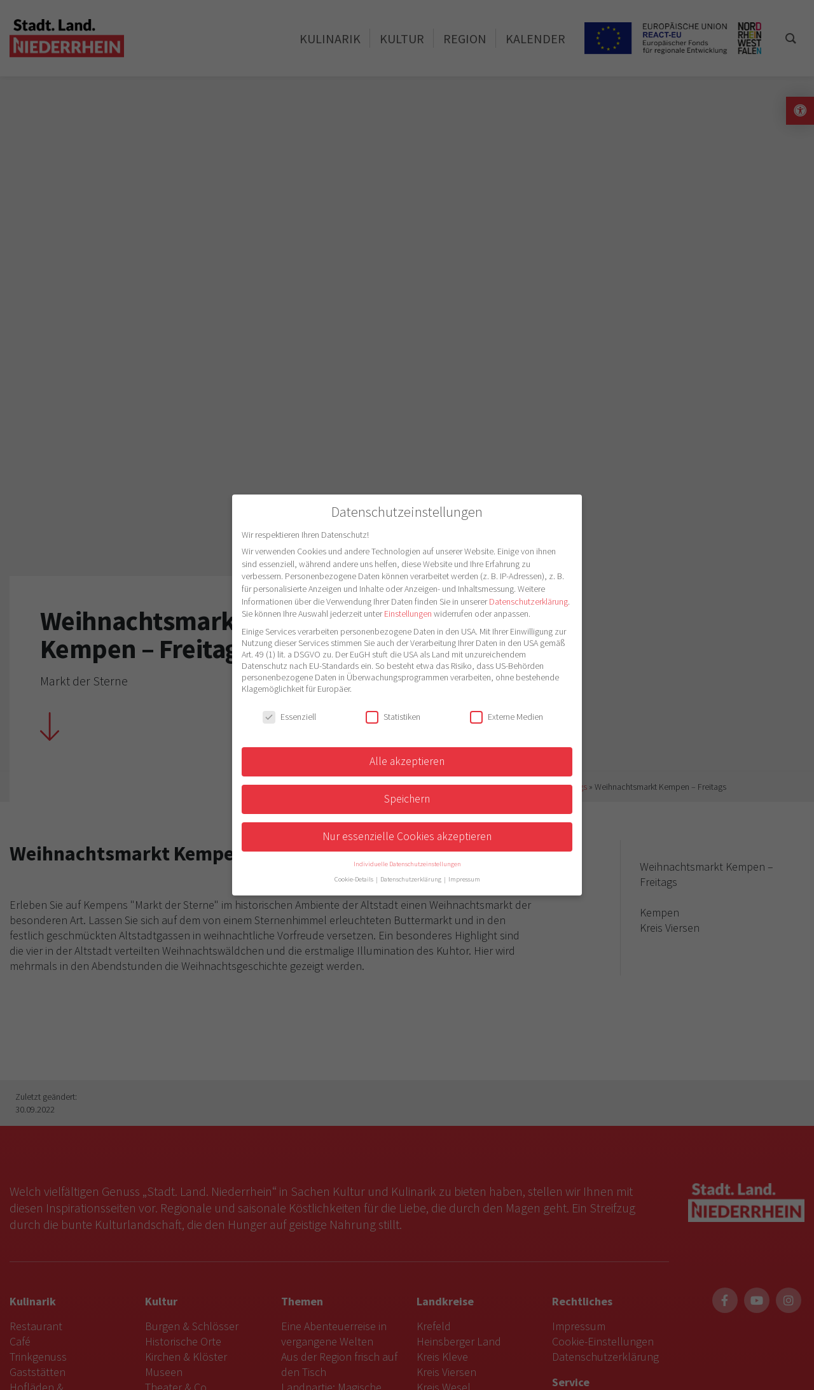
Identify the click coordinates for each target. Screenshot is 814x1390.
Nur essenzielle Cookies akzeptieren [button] (407, 836)
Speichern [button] (407, 799)
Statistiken (393, 716)
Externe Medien (506, 716)
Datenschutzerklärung (528, 601)
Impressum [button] (464, 879)
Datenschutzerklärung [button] (411, 879)
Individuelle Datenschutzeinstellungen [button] (407, 864)
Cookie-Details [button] (355, 879)
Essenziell (289, 716)
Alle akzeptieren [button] (407, 761)
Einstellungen (408, 613)
